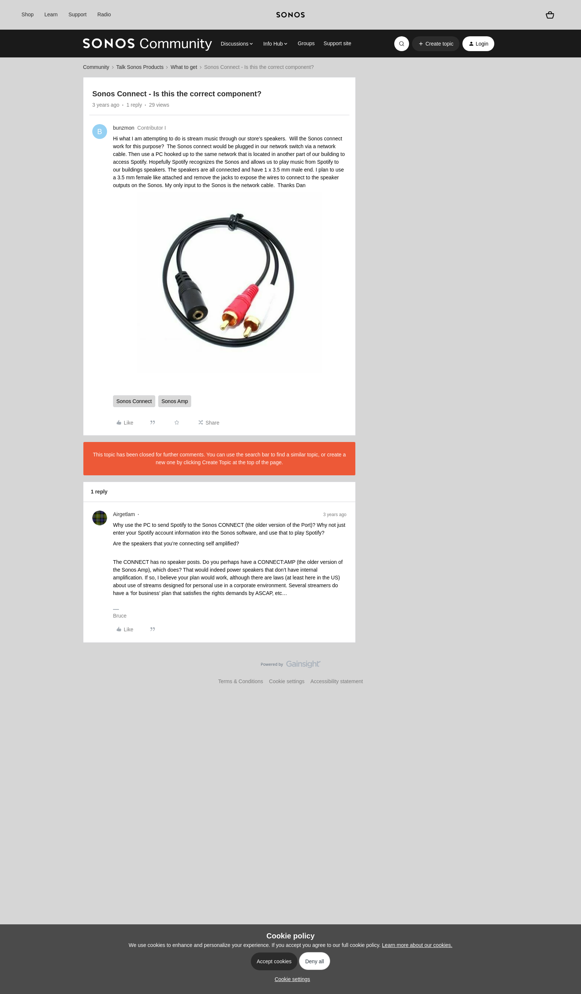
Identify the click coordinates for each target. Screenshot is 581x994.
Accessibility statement (337, 681)
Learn (51, 14)
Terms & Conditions (240, 681)
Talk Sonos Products (140, 67)
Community (96, 67)
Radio (104, 14)
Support (78, 14)
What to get (183, 67)
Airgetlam (124, 514)
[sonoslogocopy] (290, 15)
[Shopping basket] (550, 14)
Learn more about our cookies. (417, 945)
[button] (435, 43)
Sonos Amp (175, 401)
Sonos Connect (134, 401)
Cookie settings (287, 681)
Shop (27, 14)
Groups (306, 43)
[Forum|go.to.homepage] (147, 43)
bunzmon (124, 128)
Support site (337, 43)
